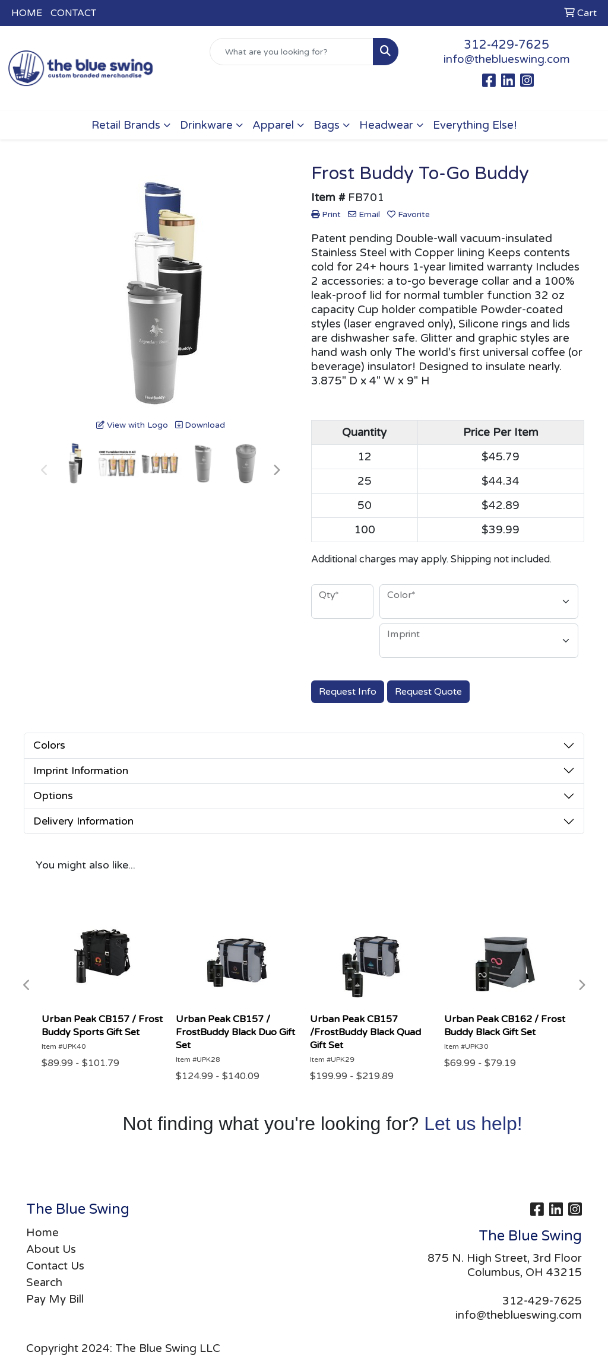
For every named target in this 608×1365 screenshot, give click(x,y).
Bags (327, 125)
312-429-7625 (506, 45)
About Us (51, 1249)
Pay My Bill (55, 1299)
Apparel (273, 125)
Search (44, 1282)
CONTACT (73, 13)
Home (42, 1232)
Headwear (386, 125)
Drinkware (206, 125)
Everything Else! (475, 125)
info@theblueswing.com (507, 59)
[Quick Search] (291, 51)
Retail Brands (125, 125)
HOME (26, 13)
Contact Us (55, 1265)
